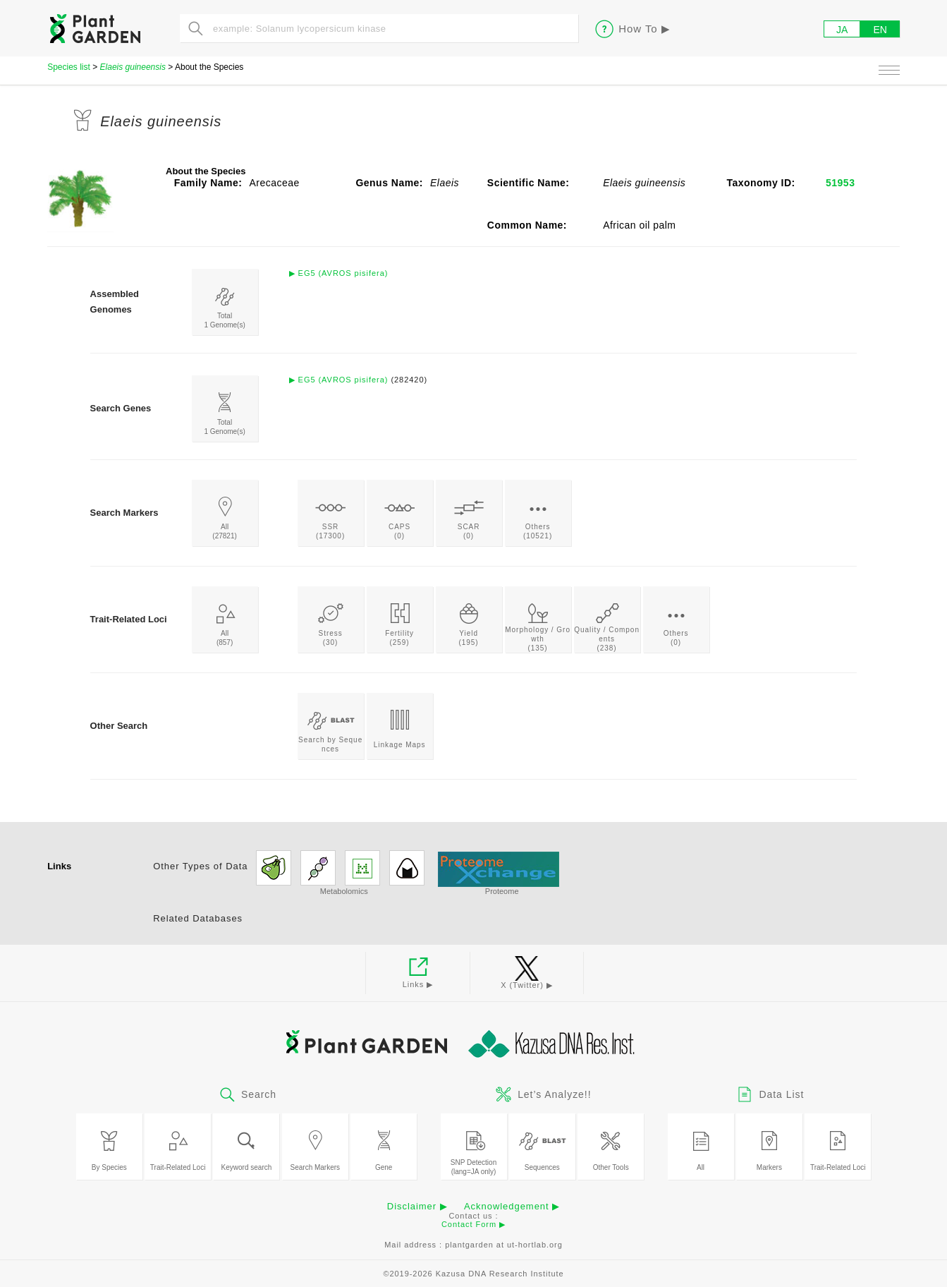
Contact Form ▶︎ (473, 1224)
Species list (68, 67)
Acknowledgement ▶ (512, 1206)
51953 (840, 182)
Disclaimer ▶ (417, 1206)
